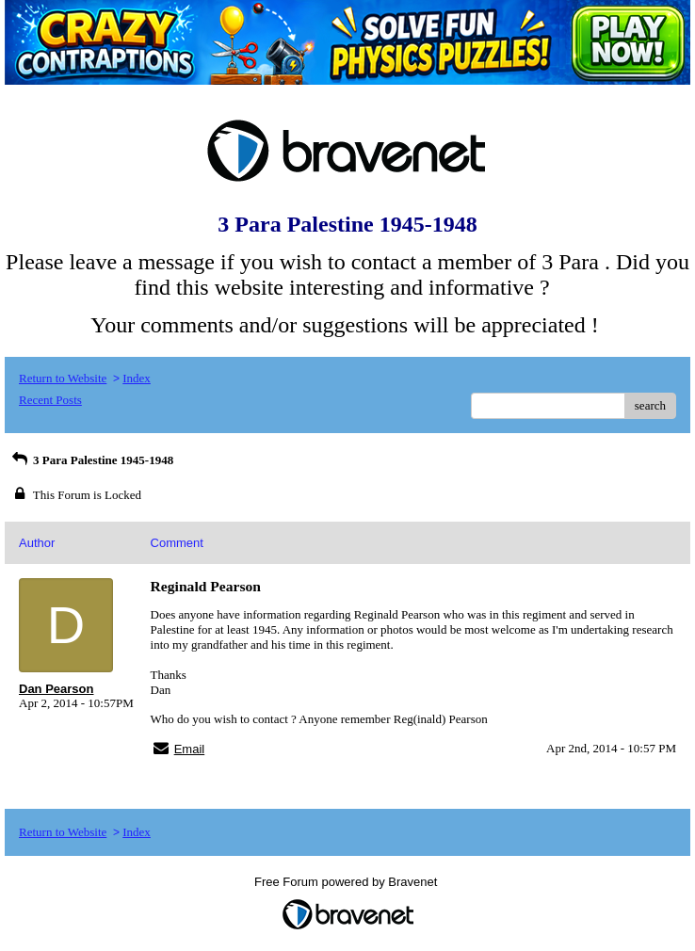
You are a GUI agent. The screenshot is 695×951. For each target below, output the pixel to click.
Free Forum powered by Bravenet (347, 882)
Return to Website (62, 378)
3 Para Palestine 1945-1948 (91, 460)
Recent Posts (50, 400)
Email (189, 749)
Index (136, 378)
